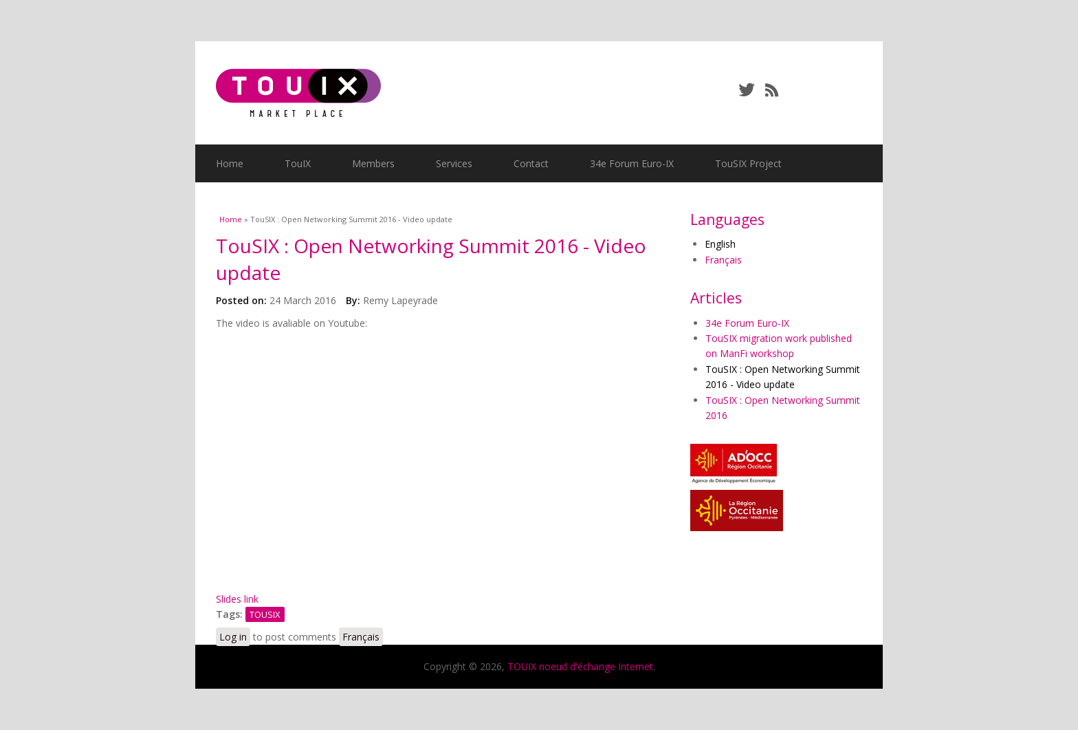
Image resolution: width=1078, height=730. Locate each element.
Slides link (237, 598)
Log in (233, 636)
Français (361, 636)
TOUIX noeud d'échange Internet (580, 666)
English (720, 243)
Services (454, 163)
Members (373, 163)
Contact (531, 163)
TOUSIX (265, 614)
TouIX (298, 163)
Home (229, 163)
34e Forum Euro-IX (632, 163)
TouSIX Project (748, 163)
